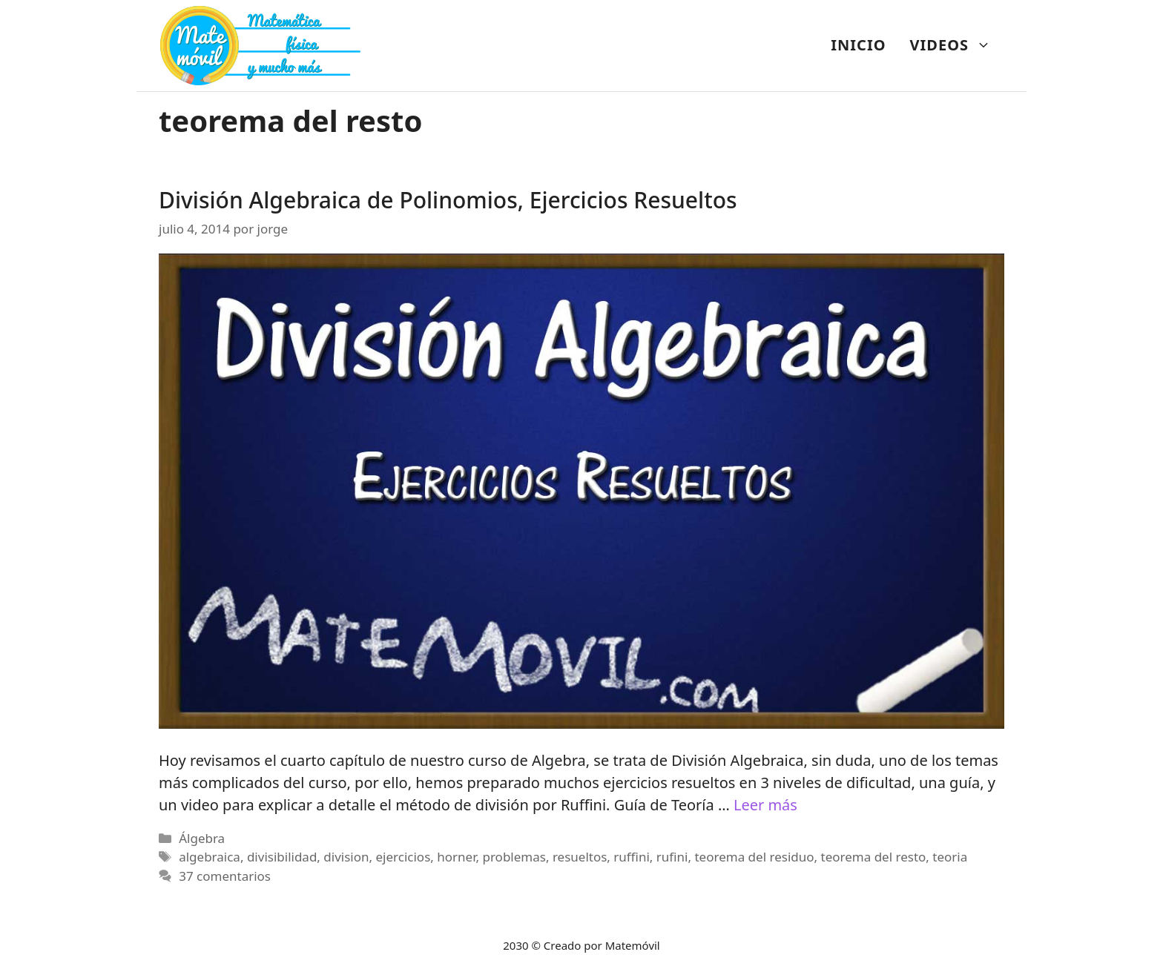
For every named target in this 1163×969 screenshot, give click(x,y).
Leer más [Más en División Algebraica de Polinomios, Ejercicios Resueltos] (765, 805)
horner (456, 856)
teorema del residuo (754, 856)
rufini (672, 856)
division (346, 856)
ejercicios (403, 856)
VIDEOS (956, 45)
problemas (513, 856)
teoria (949, 856)
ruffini (631, 856)
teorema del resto (873, 856)
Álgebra (202, 838)
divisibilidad (282, 856)
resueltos (580, 856)
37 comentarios (225, 875)
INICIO (858, 45)
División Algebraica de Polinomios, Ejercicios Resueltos (448, 200)
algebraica (209, 856)
